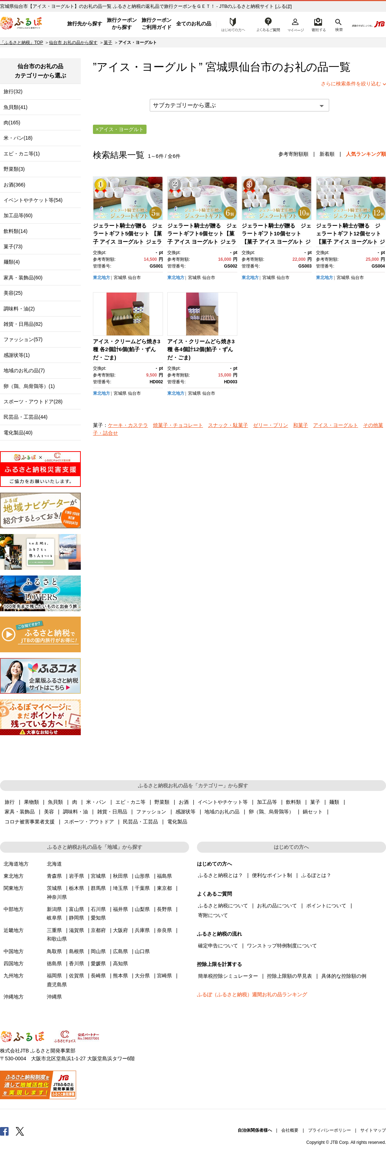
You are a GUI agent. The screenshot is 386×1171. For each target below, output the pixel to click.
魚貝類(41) (16, 107)
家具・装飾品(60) (23, 277)
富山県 (76, 909)
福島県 (164, 876)
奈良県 (164, 930)
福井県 (120, 909)
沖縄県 (54, 997)
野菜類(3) (14, 169)
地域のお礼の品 (221, 811)
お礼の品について (277, 905)
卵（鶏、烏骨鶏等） (271, 811)
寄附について (213, 915)
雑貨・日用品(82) (23, 324)
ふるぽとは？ (316, 875)
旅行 (10, 802)
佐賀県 (76, 975)
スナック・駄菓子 (228, 425)
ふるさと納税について (223, 905)
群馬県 (98, 888)
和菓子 (300, 425)
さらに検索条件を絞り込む (351, 83)
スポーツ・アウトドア (89, 821)
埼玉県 (120, 888)
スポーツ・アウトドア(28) (33, 401)
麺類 (334, 802)
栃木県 (76, 888)
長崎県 (98, 975)
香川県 (76, 963)
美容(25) (13, 293)
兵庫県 (142, 930)
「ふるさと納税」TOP (21, 42)
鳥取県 (54, 951)
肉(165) (12, 122)
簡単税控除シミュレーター (228, 976)
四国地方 (14, 963)
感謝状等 (185, 811)
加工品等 (267, 802)
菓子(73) (13, 246)
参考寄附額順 (293, 154)
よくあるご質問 (268, 24)
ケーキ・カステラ (128, 425)
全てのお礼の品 (193, 23)
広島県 (120, 951)
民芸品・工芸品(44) (26, 417)
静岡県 (76, 918)
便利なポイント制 (272, 875)
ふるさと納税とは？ (220, 875)
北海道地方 (16, 864)
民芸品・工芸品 (140, 821)
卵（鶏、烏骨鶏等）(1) (29, 386)
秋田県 (120, 876)
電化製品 (177, 821)
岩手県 (76, 876)
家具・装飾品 (20, 811)
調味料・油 (75, 811)
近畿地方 (14, 930)
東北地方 (101, 277)
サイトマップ (373, 1130)
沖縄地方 (14, 997)
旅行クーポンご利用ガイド (157, 23)
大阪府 (120, 930)
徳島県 (54, 963)
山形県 (142, 876)
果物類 (31, 802)
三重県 (54, 930)
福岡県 (54, 975)
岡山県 (98, 951)
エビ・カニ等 (130, 802)
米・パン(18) (18, 138)
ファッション (151, 811)
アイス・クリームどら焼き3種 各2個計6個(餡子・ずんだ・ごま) (126, 349)
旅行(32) (13, 91)
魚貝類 (55, 802)
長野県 (164, 909)
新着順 (327, 154)
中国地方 (14, 951)
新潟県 (54, 909)
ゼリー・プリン (270, 425)
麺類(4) (12, 262)
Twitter (20, 1131)
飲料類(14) (16, 231)
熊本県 (120, 975)
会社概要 (289, 1130)
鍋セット (313, 811)
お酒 (184, 802)
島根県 (76, 951)
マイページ (295, 24)
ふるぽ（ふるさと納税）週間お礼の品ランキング (252, 994)
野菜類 (161, 802)
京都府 (98, 930)
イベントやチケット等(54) (33, 200)
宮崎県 (164, 975)
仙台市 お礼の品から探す (73, 42)
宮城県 (120, 277)
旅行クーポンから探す (122, 23)
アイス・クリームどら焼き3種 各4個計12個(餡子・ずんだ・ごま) (200, 349)
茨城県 (54, 888)
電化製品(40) (18, 432)
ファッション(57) (23, 339)
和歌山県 (57, 939)
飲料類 (293, 802)
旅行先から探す (84, 23)
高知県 (120, 963)
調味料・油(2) (19, 309)
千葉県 (142, 888)
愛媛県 (98, 963)
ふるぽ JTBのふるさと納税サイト (21, 24)
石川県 (98, 909)
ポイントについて (326, 905)
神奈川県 (57, 897)
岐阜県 (54, 918)
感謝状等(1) (17, 355)
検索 (338, 24)
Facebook (4, 1131)
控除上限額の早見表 (289, 976)
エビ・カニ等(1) (22, 153)
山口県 (142, 951)
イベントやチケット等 (223, 802)
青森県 (54, 876)
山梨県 (142, 909)
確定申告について (218, 945)
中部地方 (14, 909)
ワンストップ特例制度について (282, 945)
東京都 (164, 888)
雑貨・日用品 (112, 811)
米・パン (96, 802)
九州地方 (14, 975)
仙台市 (255, 67)
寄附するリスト (318, 24)
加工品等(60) (18, 215)
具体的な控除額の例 (343, 976)
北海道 (54, 864)
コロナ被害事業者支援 (30, 821)
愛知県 (98, 918)
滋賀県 (76, 930)
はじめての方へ (231, 24)
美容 (49, 811)
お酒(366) (14, 185)
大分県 (142, 975)
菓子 (108, 42)
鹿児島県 (57, 984)
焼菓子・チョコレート (178, 425)
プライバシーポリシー (329, 1130)
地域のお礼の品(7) (24, 370)
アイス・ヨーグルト (335, 425)
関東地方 (14, 888)
